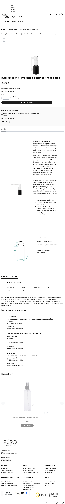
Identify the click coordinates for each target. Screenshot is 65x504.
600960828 (10, 327)
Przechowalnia (49, 473)
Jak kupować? (27, 489)
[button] (51, 14)
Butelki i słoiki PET (28, 470)
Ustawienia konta (50, 470)
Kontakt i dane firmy (51, 481)
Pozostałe (26, 34)
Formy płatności (6, 481)
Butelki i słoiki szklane (29, 468)
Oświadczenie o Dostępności (31, 483)
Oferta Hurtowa (49, 483)
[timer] (13, 14)
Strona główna (5, 34)
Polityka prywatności (29, 485)
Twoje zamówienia (50, 468)
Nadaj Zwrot (4, 468)
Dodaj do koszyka (27, 103)
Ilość (2, 95)
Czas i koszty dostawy (7, 483)
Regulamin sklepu (28, 481)
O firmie (47, 485)
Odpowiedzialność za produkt (31, 473)
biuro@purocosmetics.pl (15, 329)
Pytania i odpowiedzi (7, 473)
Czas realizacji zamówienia (9, 485)
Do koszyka (27, 425)
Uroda (12, 34)
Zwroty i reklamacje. (7, 470)
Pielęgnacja (19, 34)
